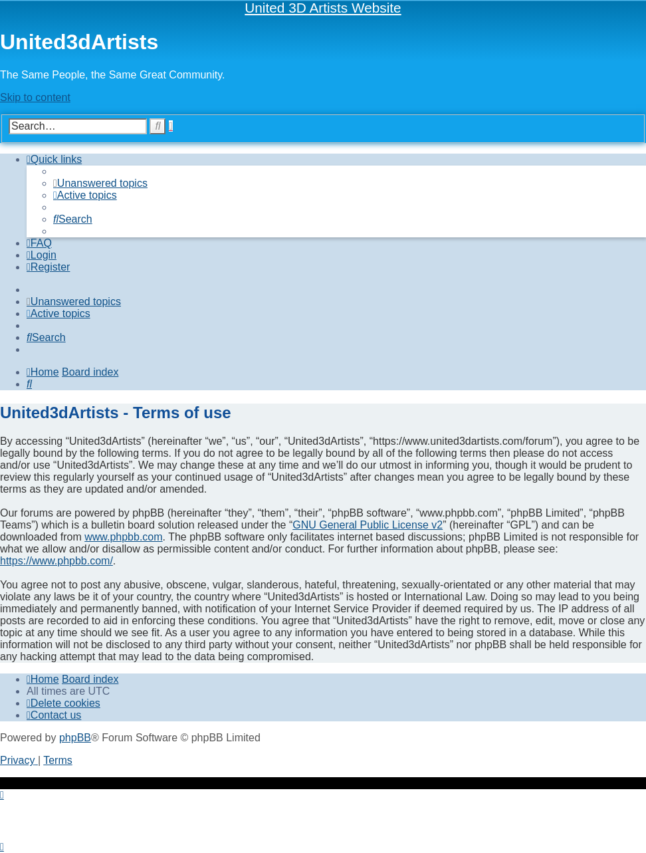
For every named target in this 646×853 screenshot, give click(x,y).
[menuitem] (100, 183)
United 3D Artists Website (323, 7)
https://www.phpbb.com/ (56, 560)
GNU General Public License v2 (367, 525)
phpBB (75, 737)
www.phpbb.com (123, 537)
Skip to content (35, 97)
